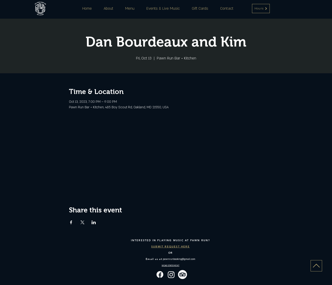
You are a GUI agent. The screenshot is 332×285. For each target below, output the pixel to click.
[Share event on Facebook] (71, 222)
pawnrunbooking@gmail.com (179, 259)
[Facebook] (159, 274)
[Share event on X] (82, 222)
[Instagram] (171, 274)
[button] (261, 8)
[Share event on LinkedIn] (94, 222)
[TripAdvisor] (182, 274)
